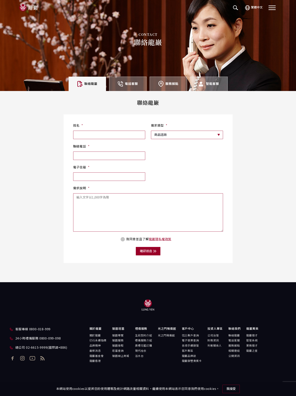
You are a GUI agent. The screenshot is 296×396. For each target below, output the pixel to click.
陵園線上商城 (120, 356)
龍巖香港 (95, 361)
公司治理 (213, 335)
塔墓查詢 (118, 351)
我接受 (231, 388)
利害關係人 (214, 345)
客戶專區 (187, 351)
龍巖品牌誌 (189, 356)
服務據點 (168, 84)
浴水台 (139, 356)
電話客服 (128, 84)
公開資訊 (234, 356)
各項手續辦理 (190, 345)
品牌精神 (95, 345)
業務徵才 (252, 345)
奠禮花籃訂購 (143, 345)
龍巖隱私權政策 (160, 239)
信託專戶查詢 (190, 335)
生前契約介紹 (143, 335)
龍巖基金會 (97, 356)
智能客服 (209, 84)
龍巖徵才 (252, 335)
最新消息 (95, 351)
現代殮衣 (140, 351)
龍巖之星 (252, 351)
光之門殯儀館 (166, 335)
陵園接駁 (118, 345)
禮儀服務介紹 (143, 340)
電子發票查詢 (190, 340)
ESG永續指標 (98, 340)
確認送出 (148, 251)
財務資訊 (213, 340)
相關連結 (234, 351)
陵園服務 (118, 340)
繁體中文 (254, 7)
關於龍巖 (95, 335)
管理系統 (252, 340)
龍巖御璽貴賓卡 (192, 361)
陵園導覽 (118, 335)
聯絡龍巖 (234, 335)
